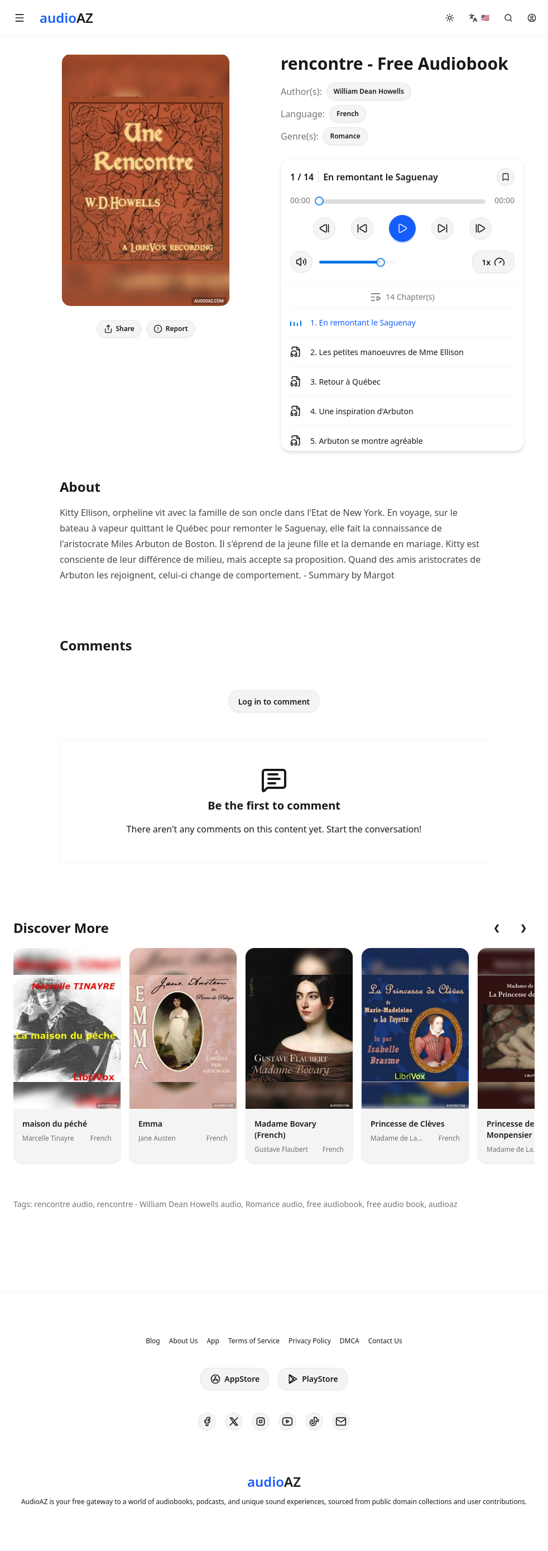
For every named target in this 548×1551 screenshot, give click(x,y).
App (212, 1341)
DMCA (349, 1341)
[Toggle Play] (402, 228)
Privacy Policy (310, 1341)
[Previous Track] (324, 228)
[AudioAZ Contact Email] (341, 1421)
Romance (345, 136)
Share (119, 328)
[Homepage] (66, 18)
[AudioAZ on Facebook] (207, 1421)
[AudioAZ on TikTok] (314, 1421)
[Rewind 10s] (362, 228)
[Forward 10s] (442, 228)
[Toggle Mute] (301, 262)
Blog (153, 1341)
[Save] (506, 177)
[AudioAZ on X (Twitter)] (234, 1421)
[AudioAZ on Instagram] (261, 1421)
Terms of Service (254, 1341)
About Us (183, 1341)
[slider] (319, 201)
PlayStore (312, 1379)
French (348, 113)
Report (170, 328)
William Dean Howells (369, 91)
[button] (19, 18)
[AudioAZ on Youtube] (287, 1421)
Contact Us (385, 1341)
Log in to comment (274, 701)
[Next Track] (480, 228)
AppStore (234, 1379)
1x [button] (493, 261)
